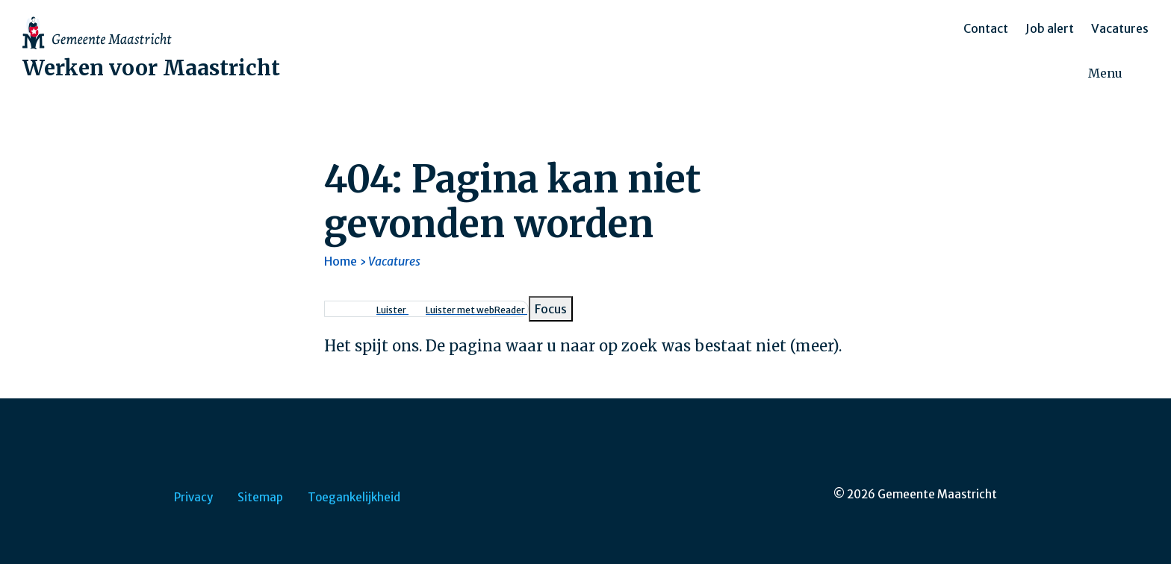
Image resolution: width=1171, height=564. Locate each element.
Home (340, 261)
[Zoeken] (1149, 74)
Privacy (193, 497)
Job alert (1049, 28)
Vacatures (1120, 28)
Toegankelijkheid (354, 497)
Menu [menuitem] (1105, 73)
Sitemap (260, 497)
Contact (985, 28)
